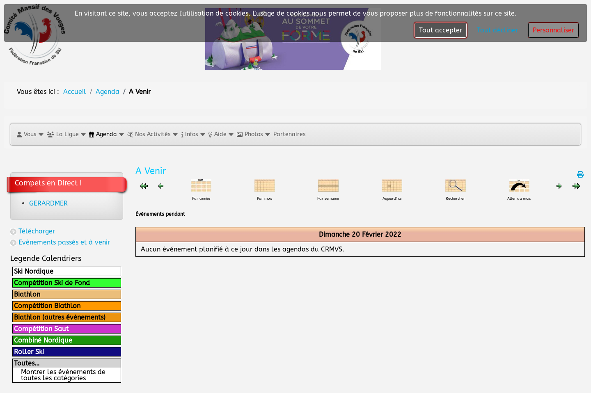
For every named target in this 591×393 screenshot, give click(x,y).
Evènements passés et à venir (64, 242)
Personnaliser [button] (553, 30)
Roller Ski (29, 352)
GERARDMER (48, 203)
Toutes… (26, 363)
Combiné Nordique (43, 340)
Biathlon (27, 294)
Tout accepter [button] (440, 30)
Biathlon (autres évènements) (59, 317)
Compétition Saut (41, 329)
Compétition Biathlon (47, 306)
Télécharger (36, 231)
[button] (30, 134)
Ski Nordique (33, 271)
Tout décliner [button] (497, 30)
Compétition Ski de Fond (52, 283)
